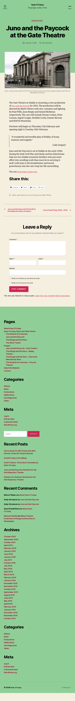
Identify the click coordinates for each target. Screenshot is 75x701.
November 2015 (10, 594)
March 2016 (9, 583)
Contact (7, 379)
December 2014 (10, 621)
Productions (37, 21)
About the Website (11, 376)
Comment (13, 247)
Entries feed (9, 427)
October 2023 (10, 544)
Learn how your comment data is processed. (52, 304)
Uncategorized (10, 406)
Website (12, 276)
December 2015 (10, 591)
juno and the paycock (34, 196)
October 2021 (9, 550)
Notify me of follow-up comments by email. (26, 286)
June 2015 (8, 606)
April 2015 (8, 612)
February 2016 (10, 585)
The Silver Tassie (13, 351)
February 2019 (10, 556)
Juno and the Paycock (22, 106)
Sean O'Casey (37, 5)
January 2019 (10, 559)
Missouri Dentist (11, 524)
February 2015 (10, 615)
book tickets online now (28, 172)
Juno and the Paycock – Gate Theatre (21, 356)
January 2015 (10, 618)
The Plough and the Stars (16, 348)
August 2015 (9, 603)
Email (40, 267)
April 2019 (8, 553)
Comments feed (11, 430)
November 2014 (10, 623)
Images (7, 354)
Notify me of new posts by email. (22, 291)
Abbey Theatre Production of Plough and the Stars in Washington (19, 526)
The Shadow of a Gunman (16, 342)
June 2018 (8, 562)
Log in (6, 424)
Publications (9, 403)
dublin (14, 196)
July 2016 (8, 574)
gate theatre (21, 196)
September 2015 (11, 600)
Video (6, 409)
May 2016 (8, 577)
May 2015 (8, 609)
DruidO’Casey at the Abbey (15, 466)
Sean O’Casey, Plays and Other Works (20, 339)
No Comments (47, 44)
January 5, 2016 (31, 44)
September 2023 (11, 547)
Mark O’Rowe (48, 196)
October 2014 (10, 626)
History (7, 394)
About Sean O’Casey (12, 336)
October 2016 (10, 571)
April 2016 (8, 580)
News (6, 397)
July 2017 (8, 568)
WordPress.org (10, 433)
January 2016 (10, 588)
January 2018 (10, 565)
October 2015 (10, 597)
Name (12, 267)
